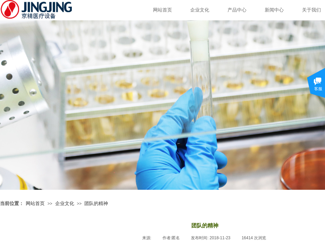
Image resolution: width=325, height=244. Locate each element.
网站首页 (162, 10)
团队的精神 (96, 203)
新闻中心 (274, 10)
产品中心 (237, 10)
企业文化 (199, 10)
